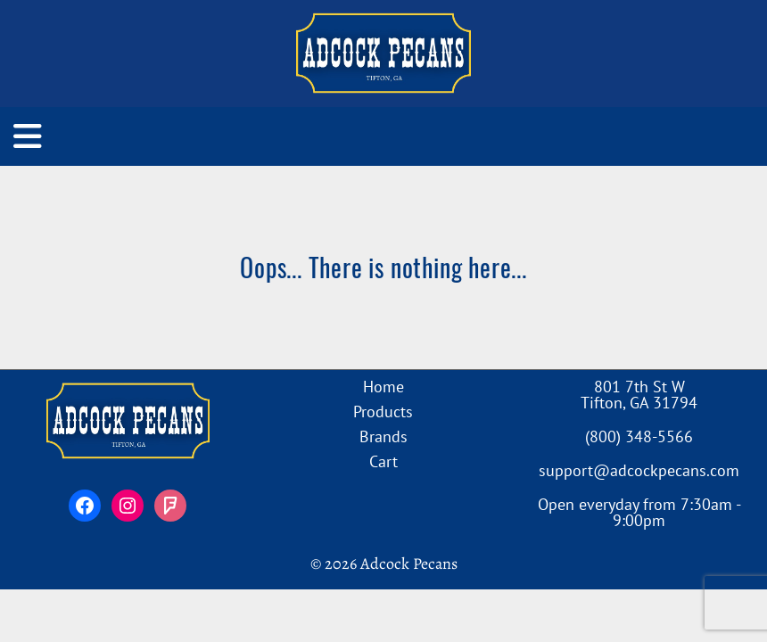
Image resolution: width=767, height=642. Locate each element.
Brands (383, 436)
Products (383, 411)
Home (383, 386)
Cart (383, 461)
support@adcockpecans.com (639, 470)
